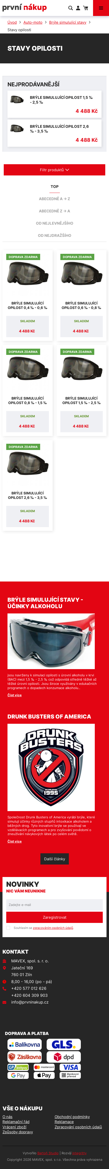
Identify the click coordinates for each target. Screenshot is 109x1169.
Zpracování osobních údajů (78, 1127)
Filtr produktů (54, 169)
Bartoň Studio (48, 1153)
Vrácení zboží (14, 1127)
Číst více (14, 695)
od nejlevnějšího (54, 223)
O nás (7, 1116)
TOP (55, 186)
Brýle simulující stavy (67, 22)
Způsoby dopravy (17, 1132)
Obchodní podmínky (72, 1116)
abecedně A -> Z (54, 198)
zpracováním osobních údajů (53, 928)
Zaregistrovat (54, 917)
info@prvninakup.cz (30, 1002)
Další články (54, 859)
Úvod (12, 22)
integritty (79, 1153)
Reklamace (64, 1121)
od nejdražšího (54, 235)
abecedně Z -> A (54, 211)
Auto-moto (32, 22)
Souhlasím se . (44, 928)
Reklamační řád (15, 1121)
